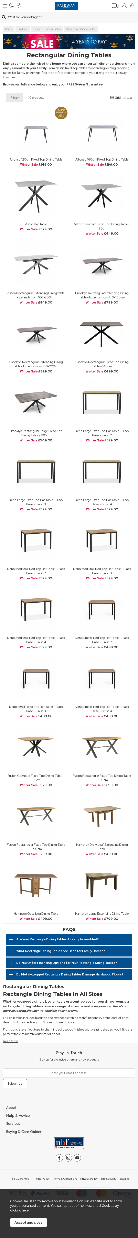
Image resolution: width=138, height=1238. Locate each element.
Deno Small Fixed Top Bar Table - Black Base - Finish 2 (102, 640)
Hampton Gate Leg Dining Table (36, 913)
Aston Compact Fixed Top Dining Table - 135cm (102, 226)
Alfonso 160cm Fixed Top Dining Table (102, 159)
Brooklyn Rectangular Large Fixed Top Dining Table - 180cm (36, 433)
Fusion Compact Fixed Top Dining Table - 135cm (36, 778)
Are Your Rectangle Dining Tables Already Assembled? (57, 939)
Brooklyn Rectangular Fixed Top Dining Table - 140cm (102, 364)
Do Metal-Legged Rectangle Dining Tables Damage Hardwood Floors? (69, 974)
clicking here (19, 1210)
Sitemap (125, 1178)
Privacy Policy (89, 1178)
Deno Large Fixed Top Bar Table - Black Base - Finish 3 (36, 502)
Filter (14, 98)
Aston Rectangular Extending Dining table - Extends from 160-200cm (36, 295)
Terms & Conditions (65, 1178)
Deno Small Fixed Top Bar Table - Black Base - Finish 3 (36, 709)
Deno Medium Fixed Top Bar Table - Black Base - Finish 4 (36, 640)
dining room (104, 73)
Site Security (108, 1178)
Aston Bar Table (36, 224)
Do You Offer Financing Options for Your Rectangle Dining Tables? (66, 963)
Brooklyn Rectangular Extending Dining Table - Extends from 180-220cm (36, 364)
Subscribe (15, 1084)
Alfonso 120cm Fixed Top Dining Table (36, 159)
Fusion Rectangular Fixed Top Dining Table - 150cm (102, 778)
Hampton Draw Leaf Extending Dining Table (102, 846)
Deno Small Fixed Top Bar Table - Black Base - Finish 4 (102, 709)
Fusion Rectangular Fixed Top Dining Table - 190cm (36, 846)
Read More (10, 1041)
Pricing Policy (41, 1178)
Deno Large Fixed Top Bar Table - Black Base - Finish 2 (102, 433)
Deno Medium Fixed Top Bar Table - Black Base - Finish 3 (102, 571)
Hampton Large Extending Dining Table (102, 913)
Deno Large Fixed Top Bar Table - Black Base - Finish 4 (102, 502)
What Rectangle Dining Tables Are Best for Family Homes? (60, 951)
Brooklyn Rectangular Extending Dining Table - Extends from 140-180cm (102, 295)
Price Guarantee (19, 1178)
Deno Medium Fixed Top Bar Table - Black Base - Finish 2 (36, 571)
